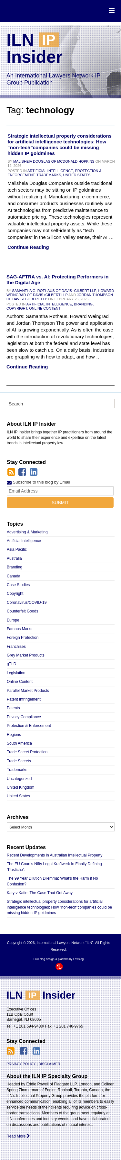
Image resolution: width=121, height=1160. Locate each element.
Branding (14, 567)
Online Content (44, 308)
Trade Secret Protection (27, 752)
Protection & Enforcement (29, 725)
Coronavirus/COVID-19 (26, 602)
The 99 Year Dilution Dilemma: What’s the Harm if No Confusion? (52, 881)
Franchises (16, 646)
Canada (13, 576)
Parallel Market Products (28, 690)
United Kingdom (20, 787)
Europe (13, 620)
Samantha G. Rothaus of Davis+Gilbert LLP (54, 291)
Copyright (15, 593)
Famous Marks (19, 629)
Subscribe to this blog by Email (38, 482)
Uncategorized (19, 778)
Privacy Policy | (21, 1064)
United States (77, 175)
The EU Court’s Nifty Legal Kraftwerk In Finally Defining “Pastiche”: (54, 867)
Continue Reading (28, 247)
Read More (18, 1136)
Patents (13, 708)
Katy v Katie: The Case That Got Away (40, 893)
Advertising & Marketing (27, 532)
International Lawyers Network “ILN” (33, 10)
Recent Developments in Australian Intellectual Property (54, 855)
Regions (14, 734)
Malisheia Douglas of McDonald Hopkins (54, 161)
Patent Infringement (24, 699)
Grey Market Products (26, 655)
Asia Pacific (17, 549)
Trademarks (17, 769)
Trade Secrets (19, 761)
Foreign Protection (22, 637)
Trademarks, (49, 175)
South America (19, 743)
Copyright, (17, 308)
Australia (14, 558)
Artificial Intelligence (24, 541)
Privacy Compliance (24, 717)
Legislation (16, 673)
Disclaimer (49, 1064)
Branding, (84, 304)
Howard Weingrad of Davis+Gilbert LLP (60, 293)
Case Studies (18, 585)
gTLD (11, 664)
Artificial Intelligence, (50, 171)
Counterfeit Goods (22, 611)
